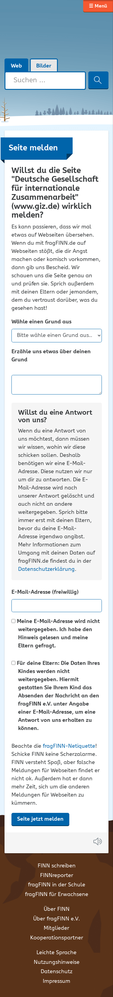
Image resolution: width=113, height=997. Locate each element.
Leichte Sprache (56, 952)
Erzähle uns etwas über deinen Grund (51, 356)
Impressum (56, 981)
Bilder (44, 66)
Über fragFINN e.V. (56, 919)
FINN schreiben (57, 866)
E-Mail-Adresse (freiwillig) (45, 592)
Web (16, 66)
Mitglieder (56, 928)
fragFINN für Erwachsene (56, 894)
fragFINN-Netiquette (69, 746)
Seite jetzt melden (40, 819)
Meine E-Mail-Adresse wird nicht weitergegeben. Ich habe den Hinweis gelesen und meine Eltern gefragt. (55, 634)
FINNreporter (56, 875)
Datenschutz (56, 971)
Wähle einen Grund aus (41, 322)
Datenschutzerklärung (46, 569)
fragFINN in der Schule (56, 885)
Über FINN (57, 909)
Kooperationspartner (56, 938)
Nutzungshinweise (57, 962)
